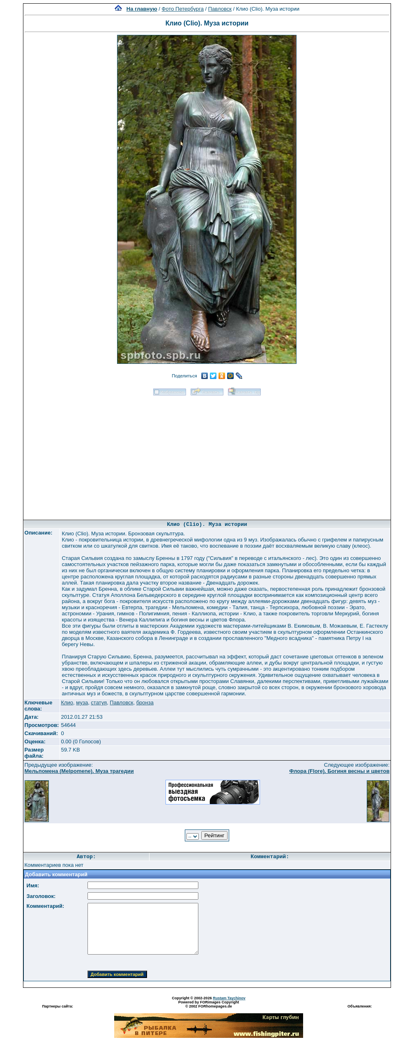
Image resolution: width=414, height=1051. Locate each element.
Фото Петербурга (183, 9)
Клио (67, 702)
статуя (99, 702)
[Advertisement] (207, 455)
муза (82, 702)
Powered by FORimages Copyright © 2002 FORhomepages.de (208, 1004)
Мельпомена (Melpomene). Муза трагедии (79, 771)
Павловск (220, 9)
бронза (145, 702)
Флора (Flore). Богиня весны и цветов (339, 771)
